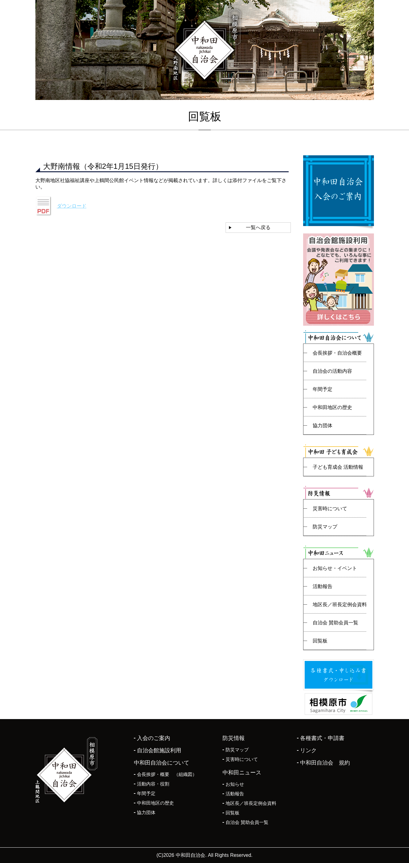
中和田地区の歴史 (332, 407)
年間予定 (322, 389)
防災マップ (325, 526)
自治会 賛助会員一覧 (335, 622)
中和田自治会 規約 (325, 763)
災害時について (330, 508)
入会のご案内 (153, 738)
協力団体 (322, 425)
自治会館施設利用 (159, 750)
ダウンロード (71, 206)
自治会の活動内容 (332, 371)
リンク (308, 750)
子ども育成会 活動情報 (338, 467)
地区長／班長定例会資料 (340, 604)
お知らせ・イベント (335, 568)
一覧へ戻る (258, 227)
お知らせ (235, 784)
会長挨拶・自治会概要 (337, 353)
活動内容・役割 (153, 783)
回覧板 (320, 640)
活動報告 (322, 586)
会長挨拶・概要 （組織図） (167, 774)
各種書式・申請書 (322, 738)
